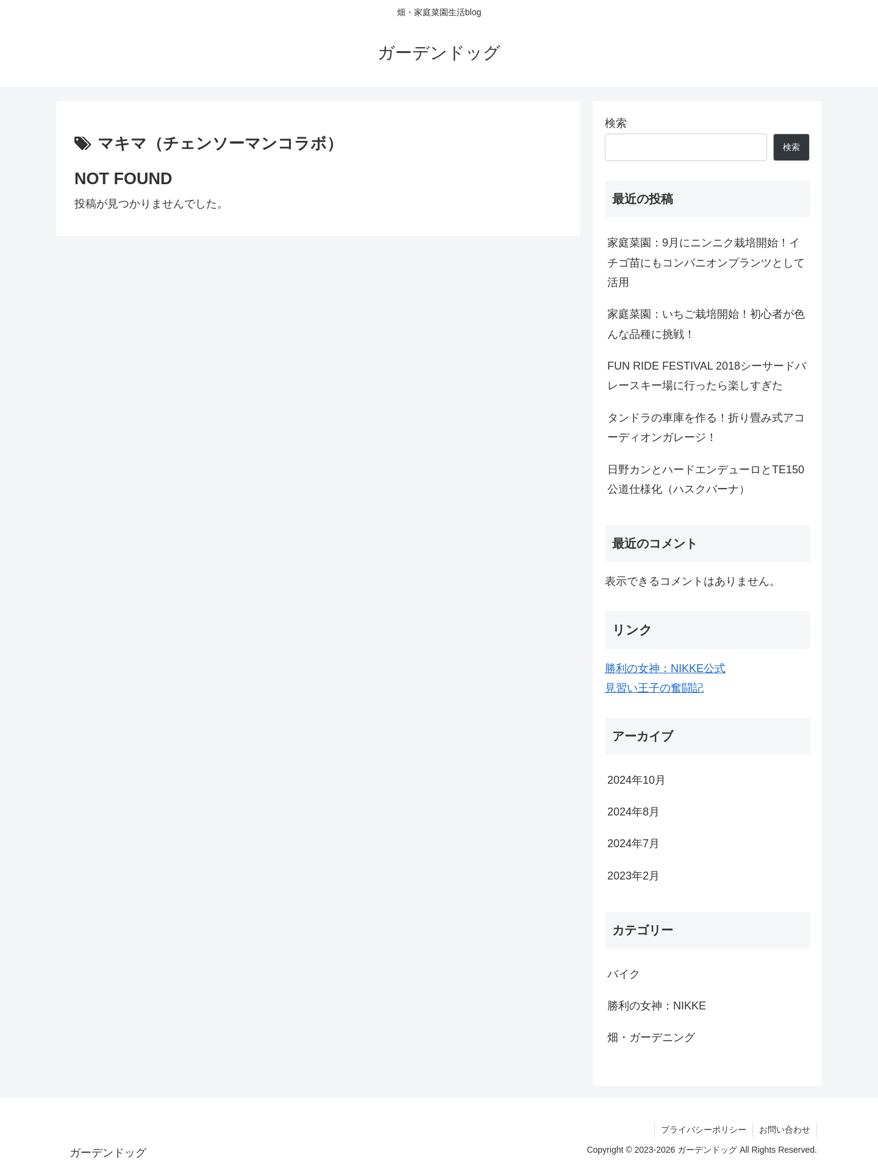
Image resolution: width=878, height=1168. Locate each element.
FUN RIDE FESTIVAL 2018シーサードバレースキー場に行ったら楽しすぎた (706, 376)
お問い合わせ (784, 1129)
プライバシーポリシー (703, 1129)
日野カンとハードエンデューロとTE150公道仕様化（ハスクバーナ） (705, 479)
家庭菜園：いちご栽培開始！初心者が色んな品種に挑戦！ (706, 324)
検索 (616, 123)
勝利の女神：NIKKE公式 (665, 668)
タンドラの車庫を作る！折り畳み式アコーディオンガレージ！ (706, 427)
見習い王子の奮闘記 (654, 688)
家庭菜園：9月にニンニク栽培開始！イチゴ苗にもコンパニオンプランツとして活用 (706, 262)
